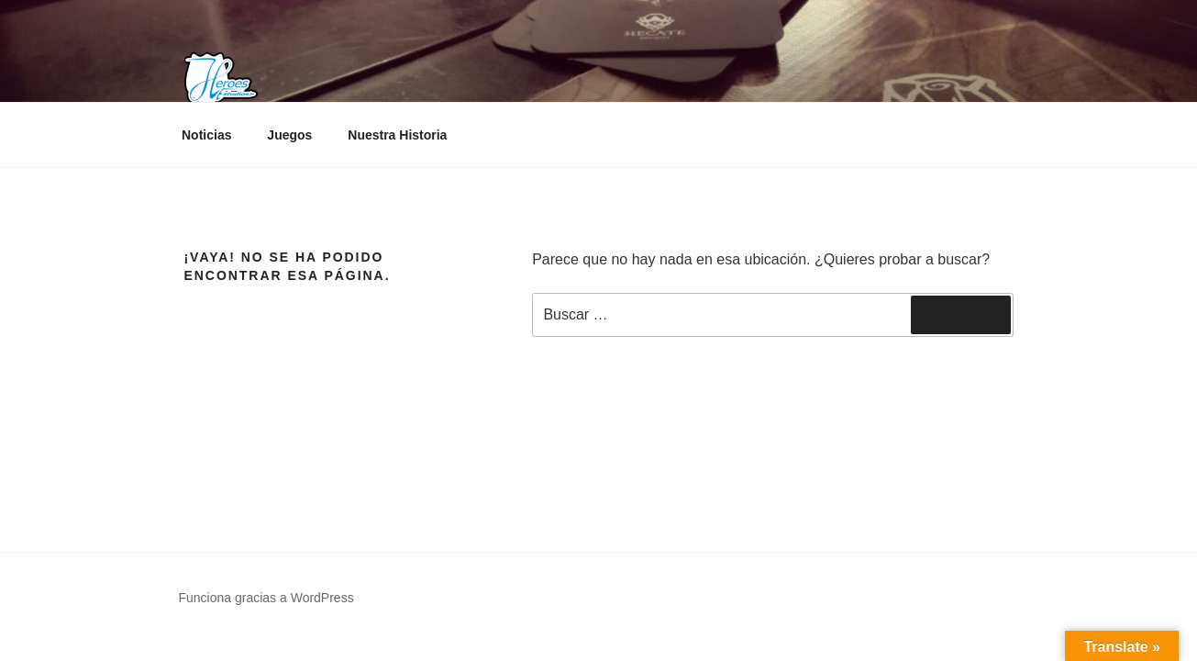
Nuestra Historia (397, 135)
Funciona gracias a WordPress (266, 597)
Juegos (289, 135)
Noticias (206, 135)
